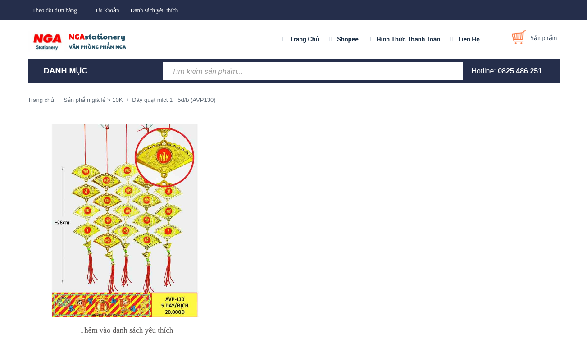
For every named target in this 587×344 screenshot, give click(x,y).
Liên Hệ (469, 39)
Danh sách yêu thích (154, 10)
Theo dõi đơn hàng (54, 10)
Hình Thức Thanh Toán (408, 39)
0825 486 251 (520, 71)
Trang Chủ (304, 39)
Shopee (347, 39)
